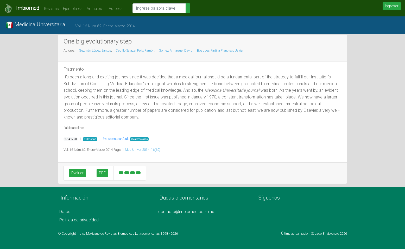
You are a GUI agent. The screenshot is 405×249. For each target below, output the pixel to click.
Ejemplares (73, 8)
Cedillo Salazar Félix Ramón (135, 50)
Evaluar (77, 173)
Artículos (94, 8)
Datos (64, 211)
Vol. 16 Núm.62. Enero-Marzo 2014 (105, 26)
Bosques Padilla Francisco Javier (220, 50)
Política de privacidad (79, 219)
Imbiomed (27, 8)
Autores (114, 8)
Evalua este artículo (116, 139)
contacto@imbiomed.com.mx (186, 211)
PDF (102, 173)
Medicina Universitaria (35, 25)
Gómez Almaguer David (176, 50)
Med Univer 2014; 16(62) (142, 150)
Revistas (50, 8)
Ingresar (391, 6)
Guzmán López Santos (95, 50)
